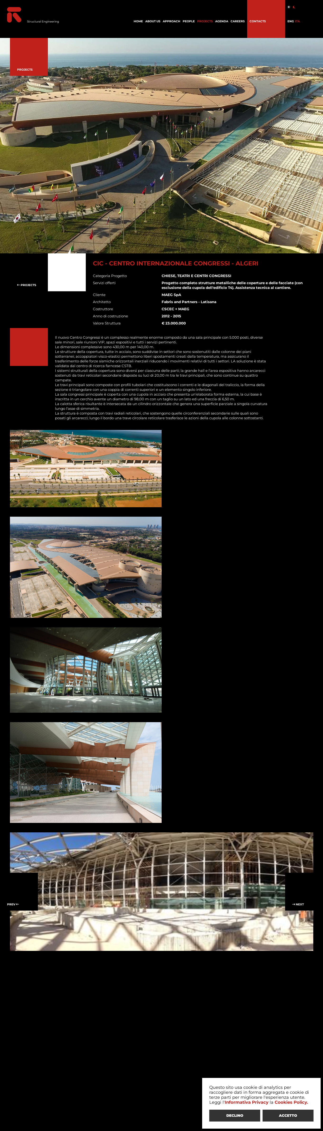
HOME (138, 21)
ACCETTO (288, 1115)
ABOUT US (152, 21)
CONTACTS (258, 21)
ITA (297, 21)
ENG (290, 21)
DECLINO (234, 1115)
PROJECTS (205, 21)
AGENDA (221, 21)
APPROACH (171, 21)
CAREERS (238, 21)
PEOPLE (189, 21)
